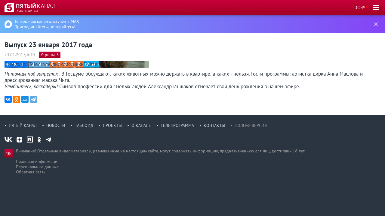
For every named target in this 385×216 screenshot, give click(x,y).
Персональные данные (37, 167)
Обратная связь (30, 172)
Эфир (360, 7)
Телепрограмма (177, 125)
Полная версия (251, 125)
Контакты (214, 125)
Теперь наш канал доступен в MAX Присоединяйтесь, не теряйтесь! (46, 24)
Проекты (112, 125)
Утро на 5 (50, 54)
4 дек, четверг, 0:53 (27, 10)
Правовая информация (38, 161)
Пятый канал (23, 125)
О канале (141, 125)
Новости (55, 125)
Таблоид (84, 125)
